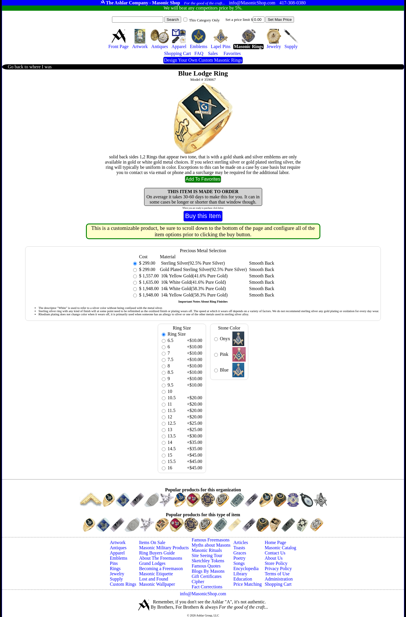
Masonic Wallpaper (157, 584)
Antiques (118, 547)
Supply (116, 578)
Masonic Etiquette (156, 573)
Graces (239, 552)
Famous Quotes (206, 565)
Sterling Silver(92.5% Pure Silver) (192, 263)
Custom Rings (123, 584)
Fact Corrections (207, 586)
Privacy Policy (278, 568)
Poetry (239, 558)
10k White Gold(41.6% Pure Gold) (193, 282)
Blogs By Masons (208, 571)
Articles (240, 542)
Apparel (117, 552)
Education (242, 578)
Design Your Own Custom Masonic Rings (203, 60)
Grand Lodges (152, 563)
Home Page (275, 542)
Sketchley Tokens (208, 560)
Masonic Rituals (207, 550)
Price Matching (247, 584)
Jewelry (117, 573)
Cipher (198, 581)
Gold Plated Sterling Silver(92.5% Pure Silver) (203, 269)
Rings (115, 568)
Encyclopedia (245, 568)
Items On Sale (152, 542)
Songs (239, 563)
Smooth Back (261, 263)
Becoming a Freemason (161, 568)
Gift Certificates (207, 576)
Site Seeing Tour (207, 555)
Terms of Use (277, 573)
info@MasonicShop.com (203, 593)
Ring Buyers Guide (157, 552)
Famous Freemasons (210, 539)
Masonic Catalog (280, 547)
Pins (114, 563)
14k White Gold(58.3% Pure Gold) (193, 288)
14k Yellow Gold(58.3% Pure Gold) (193, 294)
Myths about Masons (211, 545)
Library (240, 573)
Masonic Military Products (164, 547)
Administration (279, 578)
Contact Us (275, 552)
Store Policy (276, 563)
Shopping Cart (278, 584)
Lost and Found (153, 578)
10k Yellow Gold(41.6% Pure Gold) (193, 275)
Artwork (118, 542)
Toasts (239, 547)
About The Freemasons (160, 558)
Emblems (118, 558)
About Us (274, 558)
